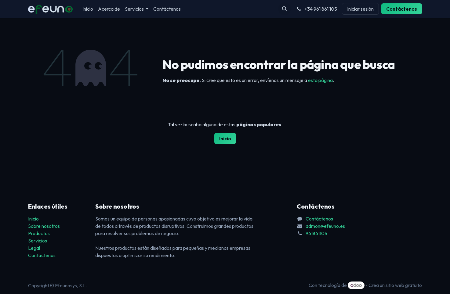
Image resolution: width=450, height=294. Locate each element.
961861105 (316, 233)
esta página (320, 80)
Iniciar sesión (360, 9)
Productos (39, 233)
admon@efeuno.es (325, 226)
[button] (284, 8)
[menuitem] (88, 9)
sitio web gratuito (404, 285)
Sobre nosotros (44, 226)
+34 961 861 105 (316, 9)
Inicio (225, 138)
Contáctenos (401, 9)
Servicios (37, 241)
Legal (34, 248)
